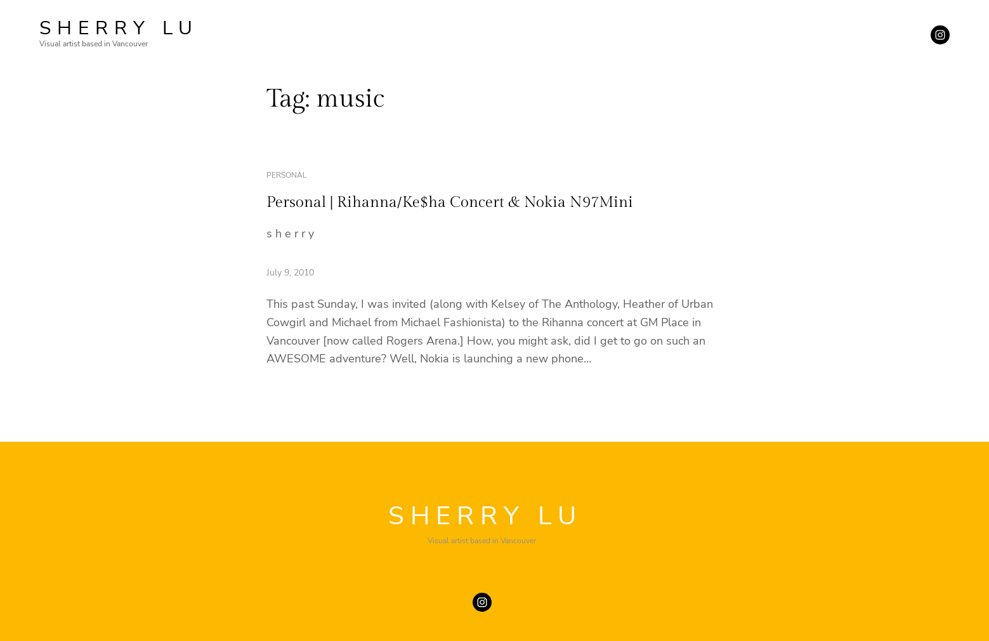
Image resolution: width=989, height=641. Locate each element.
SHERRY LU (119, 28)
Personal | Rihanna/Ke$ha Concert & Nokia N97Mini (449, 202)
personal (286, 175)
